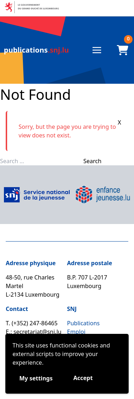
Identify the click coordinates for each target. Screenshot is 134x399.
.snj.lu (36, 50)
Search (92, 161)
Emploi (76, 332)
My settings (36, 378)
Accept (83, 378)
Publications (83, 323)
